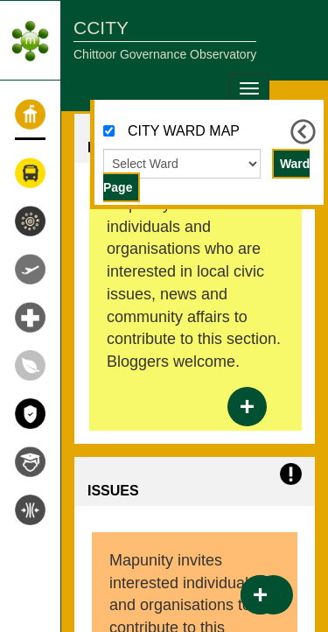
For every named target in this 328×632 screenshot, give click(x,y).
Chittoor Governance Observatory (164, 54)
